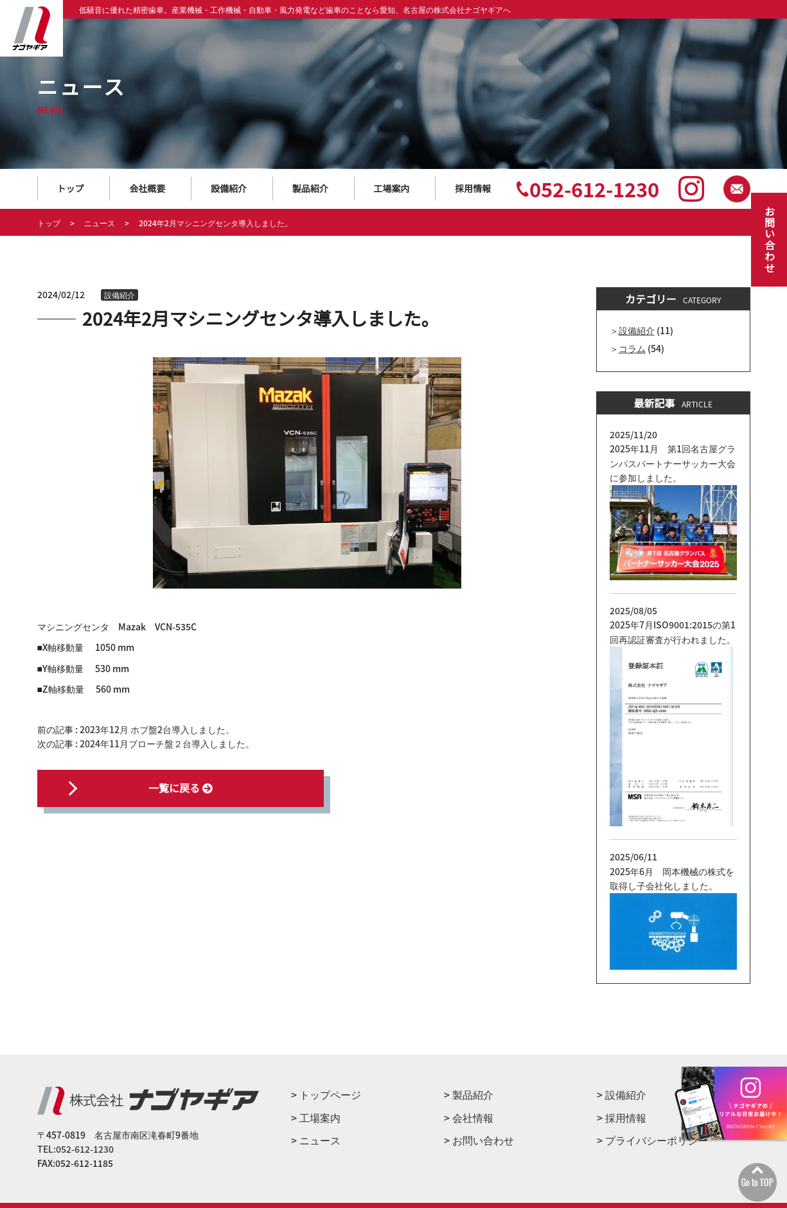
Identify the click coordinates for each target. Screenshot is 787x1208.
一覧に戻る (165, 787)
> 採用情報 (621, 1117)
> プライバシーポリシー (652, 1140)
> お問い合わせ (479, 1140)
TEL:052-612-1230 (75, 1148)
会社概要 (147, 188)
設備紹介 (229, 188)
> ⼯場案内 (315, 1117)
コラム (632, 348)
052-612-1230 (594, 188)
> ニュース (315, 1140)
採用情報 (473, 188)
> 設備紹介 (621, 1094)
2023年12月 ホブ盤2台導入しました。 (157, 729)
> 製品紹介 (468, 1094)
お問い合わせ (769, 240)
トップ (70, 188)
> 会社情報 (468, 1117)
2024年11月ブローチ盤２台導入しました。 (167, 743)
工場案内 (392, 188)
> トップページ (326, 1094)
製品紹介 (310, 188)
